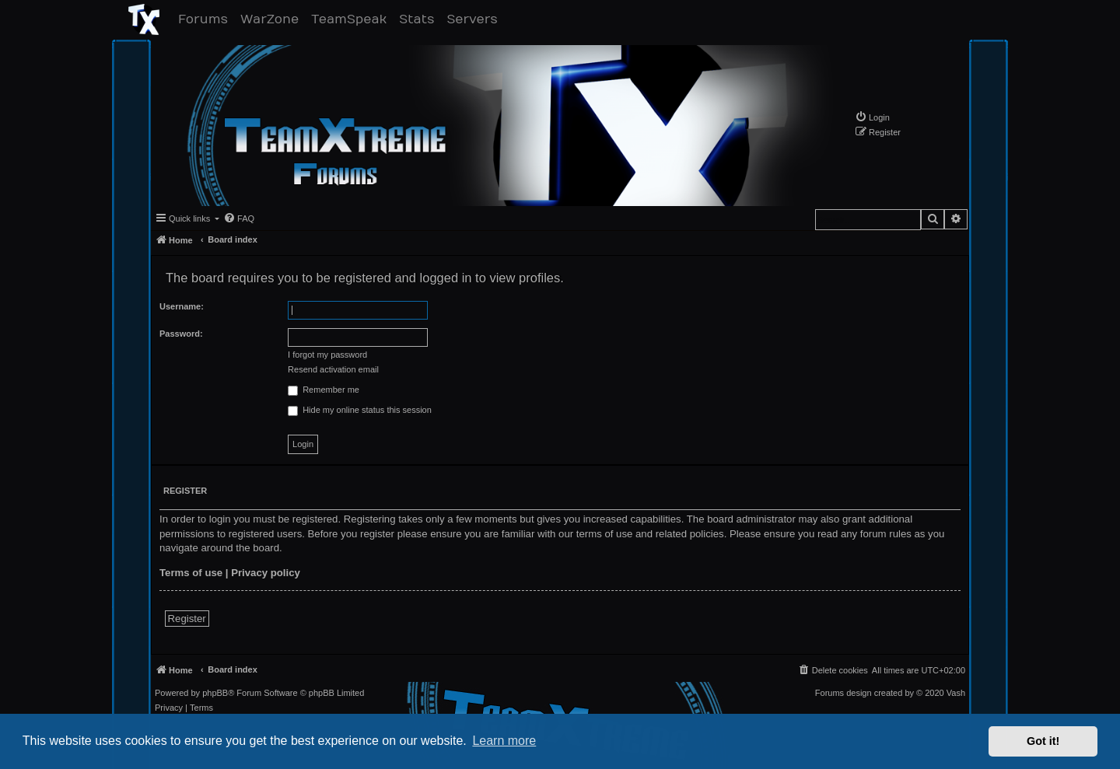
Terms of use (190, 572)
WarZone (272, 19)
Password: (181, 333)
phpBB (215, 693)
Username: (181, 306)
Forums (206, 19)
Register (187, 618)
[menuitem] (872, 117)
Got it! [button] (1043, 741)
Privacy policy (265, 572)
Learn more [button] (504, 740)
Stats (419, 19)
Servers (474, 19)
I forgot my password (327, 354)
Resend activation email (333, 369)
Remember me (323, 390)
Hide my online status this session (360, 410)
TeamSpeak (352, 19)
